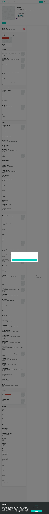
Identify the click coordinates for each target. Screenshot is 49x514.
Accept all (36, 511)
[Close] (36, 253)
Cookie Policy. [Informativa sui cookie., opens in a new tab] (26, 513)
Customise (36, 505)
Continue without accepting (36, 509)
